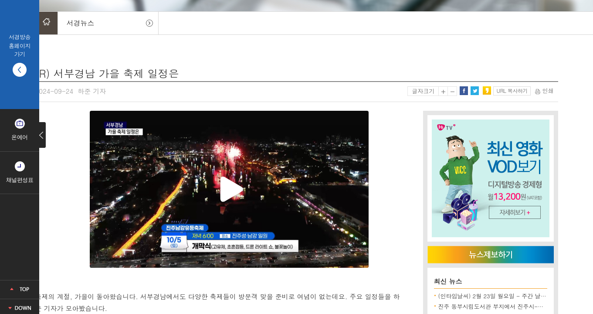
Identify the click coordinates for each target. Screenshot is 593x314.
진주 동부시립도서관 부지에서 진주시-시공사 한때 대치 (509, 306)
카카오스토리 (486, 90)
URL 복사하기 (512, 90)
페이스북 (463, 90)
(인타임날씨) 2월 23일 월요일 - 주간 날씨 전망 (499, 296)
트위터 (474, 90)
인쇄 (544, 90)
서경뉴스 (81, 23)
